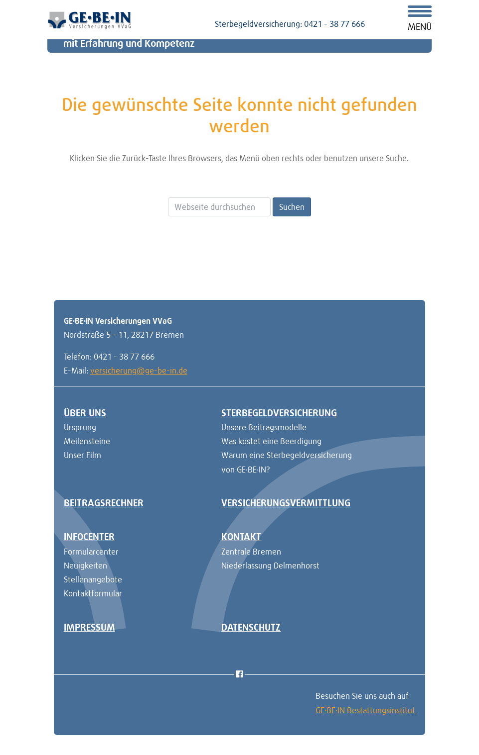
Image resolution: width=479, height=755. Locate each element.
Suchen (292, 207)
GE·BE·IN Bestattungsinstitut (365, 710)
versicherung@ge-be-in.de (138, 371)
